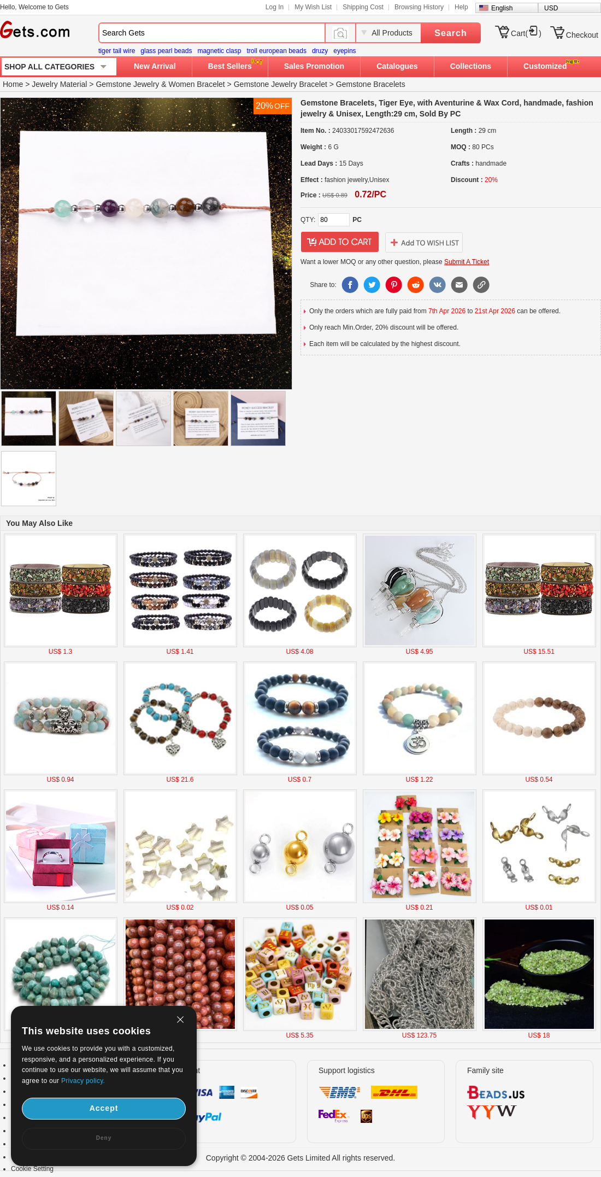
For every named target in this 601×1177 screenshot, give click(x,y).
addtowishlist (424, 242)
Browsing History (419, 7)
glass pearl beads (166, 51)
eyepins (344, 51)
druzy (320, 51)
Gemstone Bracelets (370, 84)
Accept (104, 1108)
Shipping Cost (363, 7)
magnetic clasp (219, 51)
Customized (545, 66)
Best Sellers (230, 66)
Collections (470, 66)
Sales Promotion (314, 66)
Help (461, 7)
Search (450, 33)
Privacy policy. (83, 1081)
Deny (103, 1138)
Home (13, 84)
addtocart (339, 242)
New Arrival (155, 66)
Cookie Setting (32, 1169)
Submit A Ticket (466, 262)
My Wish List (313, 7)
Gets (34, 29)
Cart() (526, 33)
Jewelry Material (59, 84)
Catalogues (396, 66)
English (501, 8)
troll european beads (276, 51)
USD (551, 8)
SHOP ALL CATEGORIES (49, 66)
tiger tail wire (116, 51)
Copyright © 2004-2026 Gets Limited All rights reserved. (301, 1157)
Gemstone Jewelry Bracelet (280, 84)
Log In (275, 7)
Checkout (582, 35)
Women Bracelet (197, 84)
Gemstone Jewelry (127, 84)
